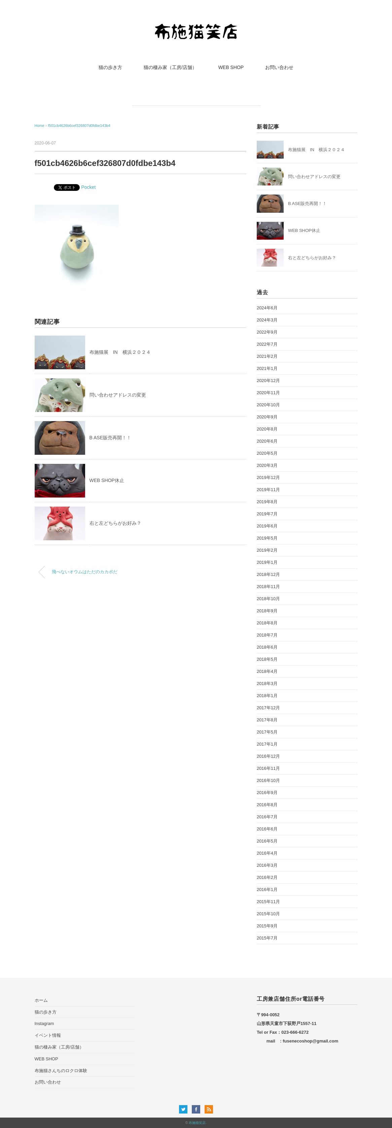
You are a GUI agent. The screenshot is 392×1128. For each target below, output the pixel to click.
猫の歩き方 (110, 67)
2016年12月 (268, 756)
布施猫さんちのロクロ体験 (61, 1070)
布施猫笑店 (197, 1123)
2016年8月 (267, 804)
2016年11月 (268, 768)
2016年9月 (267, 792)
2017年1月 (267, 744)
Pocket (88, 187)
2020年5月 (267, 453)
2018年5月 (267, 659)
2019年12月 (268, 477)
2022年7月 (267, 344)
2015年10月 (268, 913)
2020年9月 (267, 416)
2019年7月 (267, 513)
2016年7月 (267, 816)
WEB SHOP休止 (107, 480)
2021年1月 (267, 368)
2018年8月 (267, 622)
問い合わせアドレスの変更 (118, 395)
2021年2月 (267, 356)
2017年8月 (267, 719)
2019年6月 (267, 525)
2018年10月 (268, 598)
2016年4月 (267, 853)
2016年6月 (267, 828)
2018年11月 (268, 586)
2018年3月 (267, 683)
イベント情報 (48, 1035)
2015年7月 (267, 938)
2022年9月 (267, 332)
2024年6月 (267, 307)
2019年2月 (267, 550)
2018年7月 (267, 635)
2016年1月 (267, 889)
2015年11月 (268, 901)
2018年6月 (267, 647)
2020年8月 (267, 429)
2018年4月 (267, 671)
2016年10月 (268, 780)
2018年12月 (268, 574)
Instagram (44, 1023)
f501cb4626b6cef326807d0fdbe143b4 (79, 126)
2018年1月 (267, 695)
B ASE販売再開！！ (110, 437)
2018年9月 (267, 610)
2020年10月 (268, 404)
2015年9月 (267, 925)
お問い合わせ (279, 67)
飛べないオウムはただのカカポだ (84, 572)
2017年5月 (267, 731)
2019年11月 (268, 489)
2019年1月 (267, 562)
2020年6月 (267, 441)
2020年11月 (268, 392)
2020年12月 (268, 380)
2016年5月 (267, 841)
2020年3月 (267, 465)
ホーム (41, 1000)
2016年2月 (267, 877)
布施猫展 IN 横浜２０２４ (120, 352)
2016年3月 (267, 865)
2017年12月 (268, 707)
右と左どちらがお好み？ (115, 523)
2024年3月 (267, 319)
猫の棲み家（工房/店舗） (170, 67)
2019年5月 (267, 538)
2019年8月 (267, 501)
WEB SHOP (231, 67)
